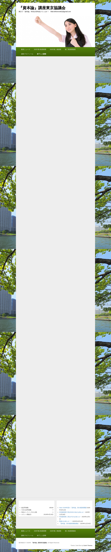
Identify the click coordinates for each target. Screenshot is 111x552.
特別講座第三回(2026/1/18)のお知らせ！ (72, 512)
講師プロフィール (27, 54)
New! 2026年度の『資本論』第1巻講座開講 (73, 507)
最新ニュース (25, 49)
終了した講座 (41, 54)
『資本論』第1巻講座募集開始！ (69, 523)
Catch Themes (87, 545)
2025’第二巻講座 (55, 49)
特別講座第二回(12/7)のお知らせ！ (70, 517)
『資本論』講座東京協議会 (42, 8)
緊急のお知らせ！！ (65, 521)
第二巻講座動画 (70, 49)
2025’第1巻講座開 (40, 49)
